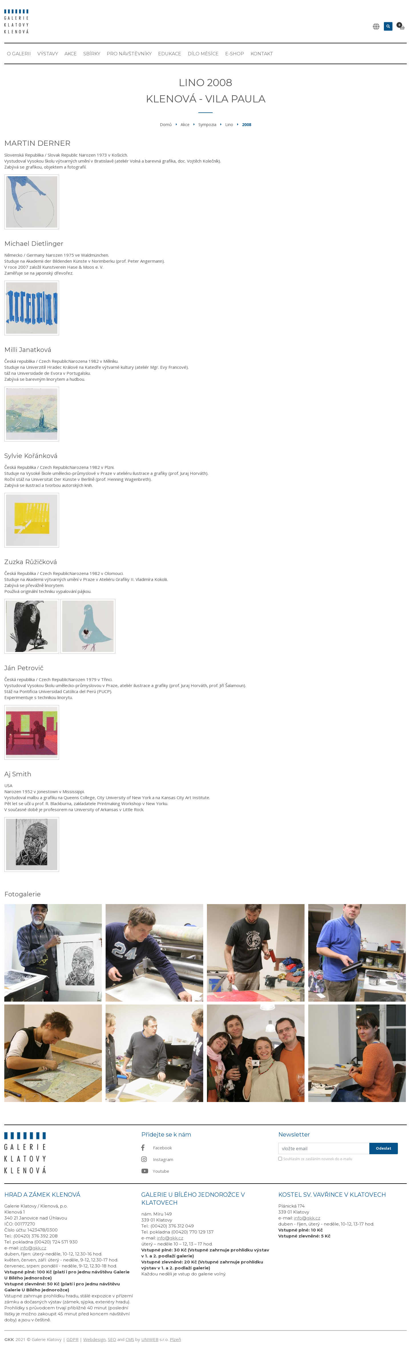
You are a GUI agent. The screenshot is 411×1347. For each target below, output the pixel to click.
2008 (246, 124)
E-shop (234, 53)
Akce (71, 53)
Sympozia (207, 124)
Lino (229, 124)
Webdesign (94, 1339)
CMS (130, 1339)
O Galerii (19, 53)
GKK (9, 1339)
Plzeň (175, 1339)
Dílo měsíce (203, 53)
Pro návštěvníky (129, 53)
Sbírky (91, 53)
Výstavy (47, 53)
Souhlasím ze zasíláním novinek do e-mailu (317, 1158)
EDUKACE (169, 53)
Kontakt (262, 53)
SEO (112, 1339)
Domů (166, 124)
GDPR (72, 1339)
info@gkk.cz (33, 1248)
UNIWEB (149, 1339)
